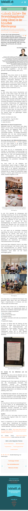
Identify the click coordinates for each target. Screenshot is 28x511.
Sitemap (14, 504)
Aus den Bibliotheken (9, 443)
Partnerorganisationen (18, 446)
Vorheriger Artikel (13, 461)
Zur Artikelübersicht (13, 464)
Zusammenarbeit (14, 449)
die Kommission (14, 482)
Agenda (4, 22)
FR (23, 35)
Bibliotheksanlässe (20, 443)
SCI (16, 141)
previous (2, 466)
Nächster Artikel (13, 468)
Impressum (14, 502)
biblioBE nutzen (7, 32)
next (26, 466)
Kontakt (14, 501)
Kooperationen (8, 446)
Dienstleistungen (8, 27)
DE (25, 35)
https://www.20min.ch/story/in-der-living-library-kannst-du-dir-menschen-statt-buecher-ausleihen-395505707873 (14, 431)
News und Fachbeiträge (10, 12)
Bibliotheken (6, 17)
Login (14, 505)
